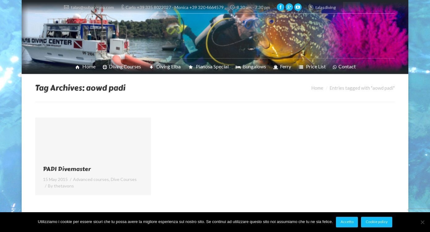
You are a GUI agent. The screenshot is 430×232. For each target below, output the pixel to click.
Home (317, 88)
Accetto (347, 221)
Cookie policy (377, 221)
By (61, 185)
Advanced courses (91, 179)
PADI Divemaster (67, 169)
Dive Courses (124, 179)
